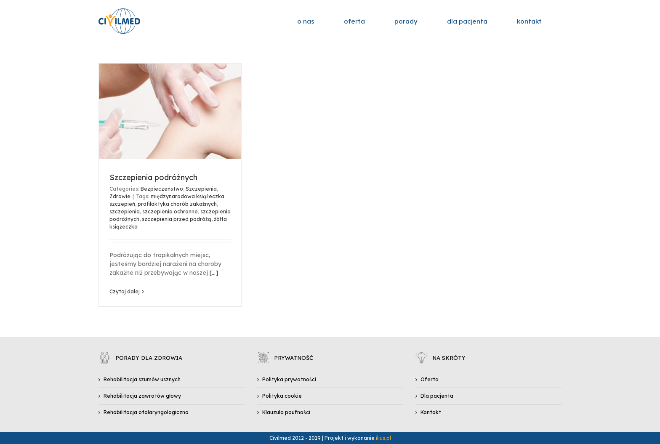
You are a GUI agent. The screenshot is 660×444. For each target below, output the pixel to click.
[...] (214, 273)
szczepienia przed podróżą (176, 219)
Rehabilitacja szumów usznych (142, 379)
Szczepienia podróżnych (153, 177)
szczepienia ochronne (170, 211)
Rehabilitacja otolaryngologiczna (146, 412)
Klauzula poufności (286, 412)
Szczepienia (201, 189)
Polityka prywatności (289, 379)
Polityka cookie (282, 396)
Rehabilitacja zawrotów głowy (142, 396)
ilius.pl (383, 438)
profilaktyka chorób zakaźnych (177, 204)
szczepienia (124, 211)
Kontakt (430, 412)
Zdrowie (119, 196)
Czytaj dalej (124, 291)
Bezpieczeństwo (162, 189)
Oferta (429, 379)
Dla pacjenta (436, 396)
